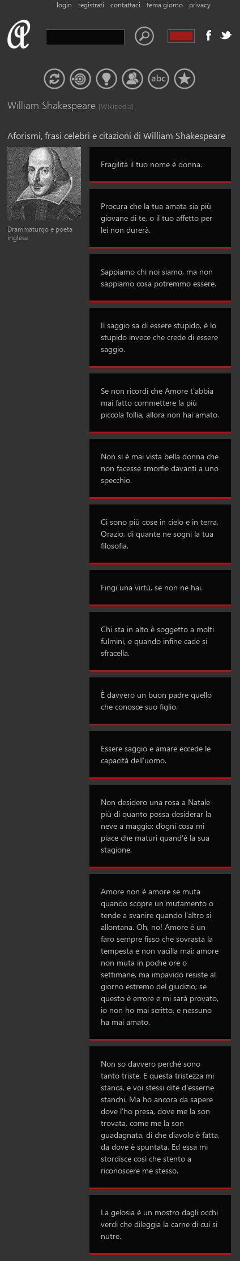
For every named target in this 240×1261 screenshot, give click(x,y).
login (64, 5)
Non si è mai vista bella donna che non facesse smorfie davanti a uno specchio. (159, 468)
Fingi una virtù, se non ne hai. (152, 587)
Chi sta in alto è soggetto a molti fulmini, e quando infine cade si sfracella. (157, 641)
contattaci (125, 5)
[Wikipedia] (109, 106)
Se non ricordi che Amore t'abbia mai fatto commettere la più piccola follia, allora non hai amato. (160, 402)
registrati (91, 5)
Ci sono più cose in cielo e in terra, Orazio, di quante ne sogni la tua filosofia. (159, 533)
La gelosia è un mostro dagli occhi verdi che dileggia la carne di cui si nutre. (159, 1224)
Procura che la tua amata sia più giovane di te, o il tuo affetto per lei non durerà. (156, 218)
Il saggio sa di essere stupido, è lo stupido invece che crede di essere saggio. (159, 337)
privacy (200, 5)
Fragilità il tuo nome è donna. (151, 164)
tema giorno (165, 5)
